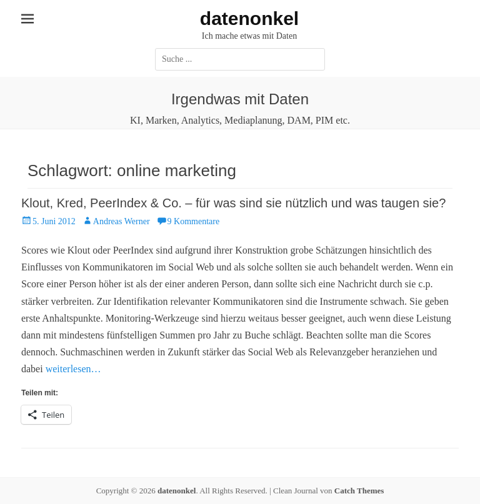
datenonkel (249, 18)
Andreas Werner (121, 221)
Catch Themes (359, 490)
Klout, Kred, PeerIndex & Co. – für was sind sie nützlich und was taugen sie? (233, 203)
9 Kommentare (194, 221)
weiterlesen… (73, 368)
